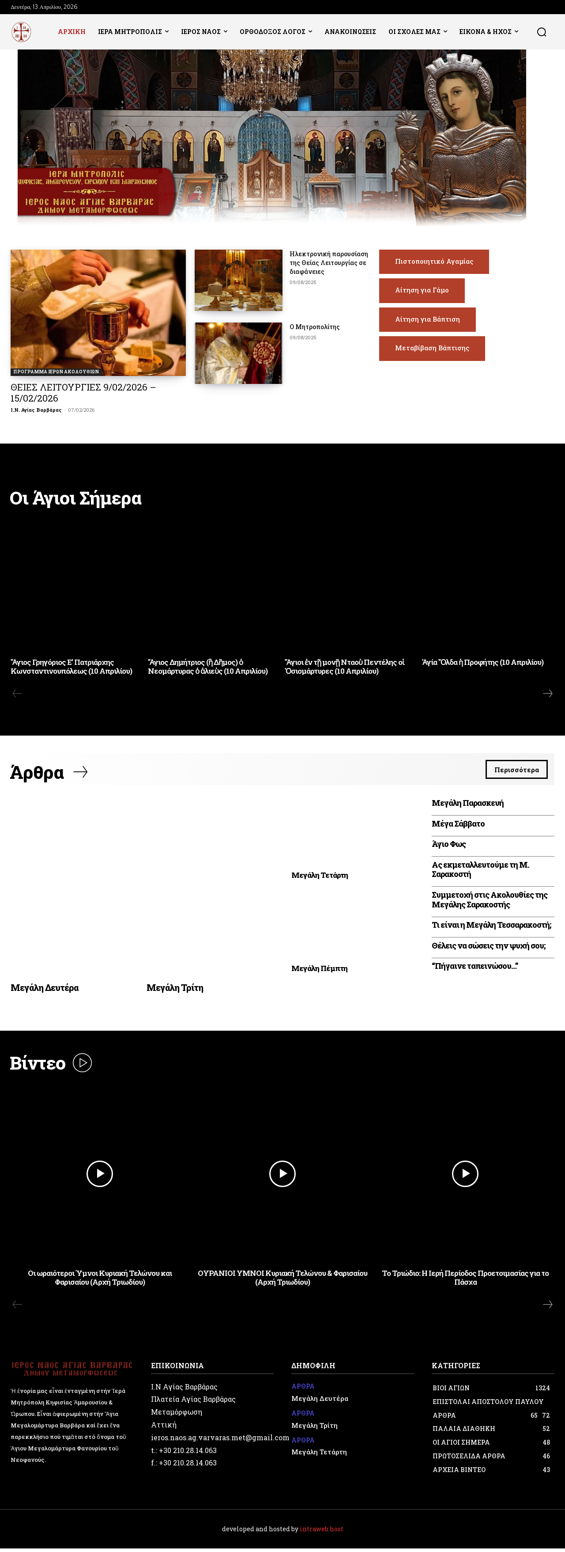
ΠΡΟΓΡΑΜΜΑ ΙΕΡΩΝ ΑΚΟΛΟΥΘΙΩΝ (56, 372)
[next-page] (547, 695)
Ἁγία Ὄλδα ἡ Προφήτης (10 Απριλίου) (482, 663)
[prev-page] (17, 695)
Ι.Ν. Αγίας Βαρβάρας (36, 409)
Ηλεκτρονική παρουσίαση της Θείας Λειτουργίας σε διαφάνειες (329, 263)
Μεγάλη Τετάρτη (319, 878)
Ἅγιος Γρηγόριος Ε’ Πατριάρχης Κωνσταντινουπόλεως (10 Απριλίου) (71, 667)
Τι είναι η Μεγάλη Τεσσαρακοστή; (491, 927)
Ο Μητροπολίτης (315, 327)
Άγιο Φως (449, 846)
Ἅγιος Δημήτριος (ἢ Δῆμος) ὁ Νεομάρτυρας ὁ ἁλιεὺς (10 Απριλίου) (207, 667)
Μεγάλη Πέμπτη (319, 971)
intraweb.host (321, 1532)
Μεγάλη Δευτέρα (45, 990)
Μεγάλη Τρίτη (175, 990)
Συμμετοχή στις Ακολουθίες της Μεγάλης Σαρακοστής (489, 902)
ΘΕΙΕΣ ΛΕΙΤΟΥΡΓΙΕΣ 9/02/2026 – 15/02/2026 (83, 392)
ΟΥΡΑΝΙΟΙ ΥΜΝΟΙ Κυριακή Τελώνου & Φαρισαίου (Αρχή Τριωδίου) (282, 1280)
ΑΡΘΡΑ (303, 1390)
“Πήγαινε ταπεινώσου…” (475, 968)
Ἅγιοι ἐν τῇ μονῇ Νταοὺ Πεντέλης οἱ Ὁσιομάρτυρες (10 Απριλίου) (344, 667)
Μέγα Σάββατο (458, 825)
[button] (541, 32)
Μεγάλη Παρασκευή (468, 805)
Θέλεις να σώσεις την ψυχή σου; (488, 948)
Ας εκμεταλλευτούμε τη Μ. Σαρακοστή (480, 872)
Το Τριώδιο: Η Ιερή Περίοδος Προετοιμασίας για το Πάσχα (465, 1280)
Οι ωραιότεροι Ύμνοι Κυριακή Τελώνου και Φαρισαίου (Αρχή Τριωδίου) (100, 1280)
